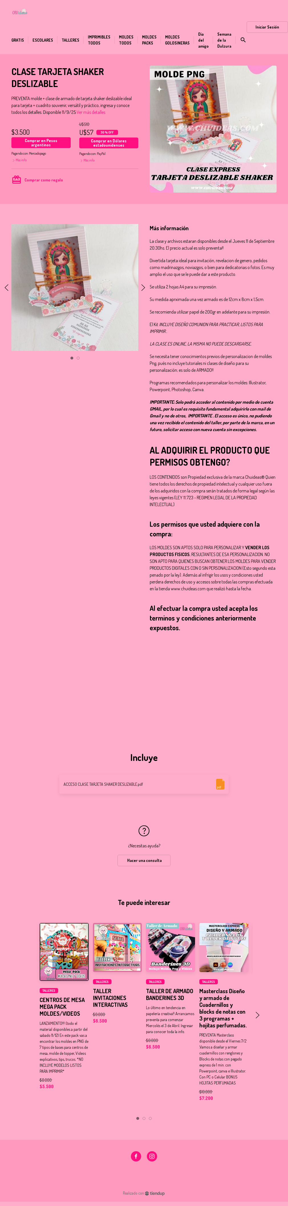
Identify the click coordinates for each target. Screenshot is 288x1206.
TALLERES (48, 991)
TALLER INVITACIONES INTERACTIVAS (110, 997)
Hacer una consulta (144, 860)
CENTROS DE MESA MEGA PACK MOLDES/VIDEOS (62, 1006)
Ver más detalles (91, 112)
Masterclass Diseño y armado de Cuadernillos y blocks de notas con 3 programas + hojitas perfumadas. (223, 1007)
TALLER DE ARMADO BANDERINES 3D (169, 994)
